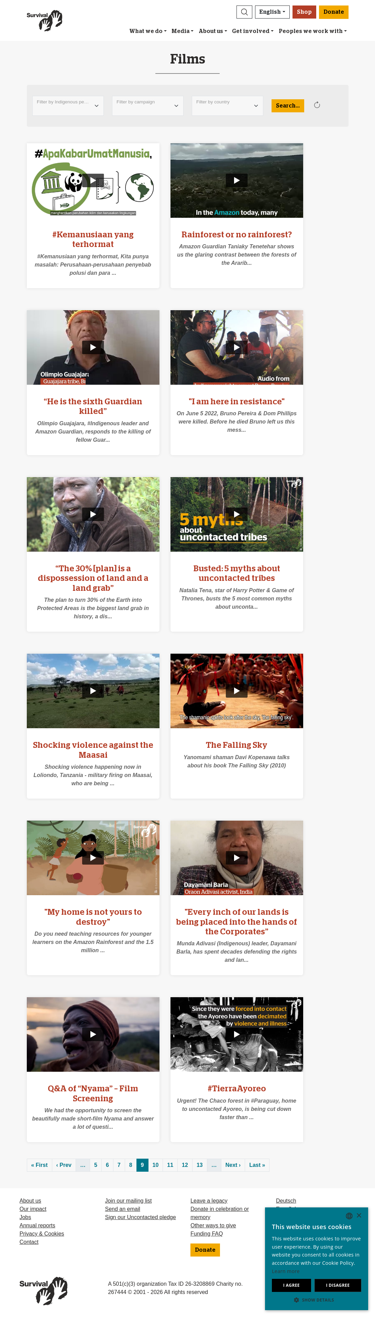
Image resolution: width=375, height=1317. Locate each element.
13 (200, 1165)
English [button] (270, 12)
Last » (257, 1165)
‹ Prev (63, 1165)
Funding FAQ (206, 1234)
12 (185, 1165)
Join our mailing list (128, 1201)
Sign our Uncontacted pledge (140, 1217)
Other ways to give (213, 1225)
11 (170, 1165)
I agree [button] (291, 1285)
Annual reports (37, 1225)
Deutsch (286, 1201)
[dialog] (316, 1258)
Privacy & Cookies (42, 1234)
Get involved (250, 31)
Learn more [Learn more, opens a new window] (286, 1271)
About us (211, 31)
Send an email (122, 1209)
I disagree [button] (338, 1285)
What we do (146, 31)
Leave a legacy (209, 1201)
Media (180, 31)
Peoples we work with (311, 31)
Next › (233, 1165)
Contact (29, 1242)
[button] (244, 12)
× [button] (358, 1215)
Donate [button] (333, 12)
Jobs (25, 1217)
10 (156, 1165)
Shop (304, 12)
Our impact (33, 1209)
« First (39, 1165)
